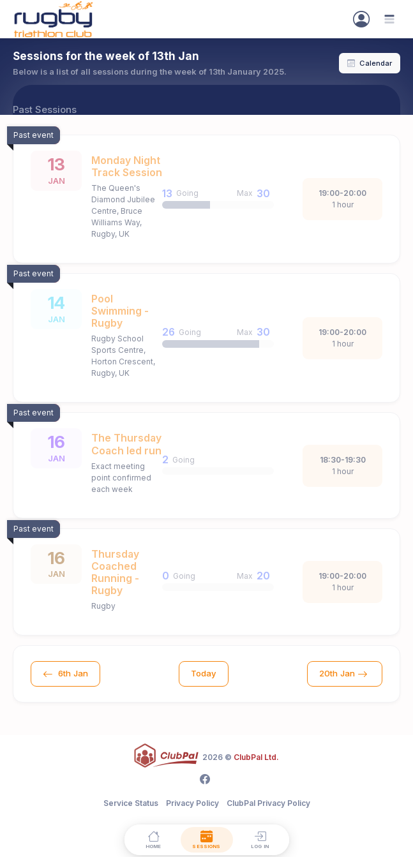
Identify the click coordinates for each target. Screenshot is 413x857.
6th (65, 673)
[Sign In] (361, 19)
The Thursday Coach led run (126, 444)
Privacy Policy (192, 803)
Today (203, 673)
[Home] (153, 839)
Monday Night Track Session (126, 166)
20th (344, 673)
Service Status (130, 803)
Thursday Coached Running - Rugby (115, 572)
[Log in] (260, 839)
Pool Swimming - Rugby (120, 311)
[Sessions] (207, 839)
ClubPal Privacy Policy (268, 803)
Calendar (369, 63)
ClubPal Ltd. (256, 757)
